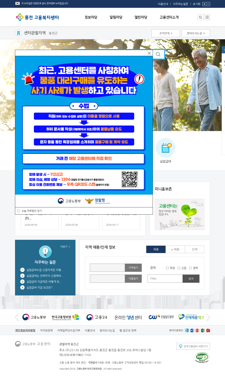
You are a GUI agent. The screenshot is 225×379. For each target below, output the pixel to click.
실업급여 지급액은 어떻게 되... (44, 281)
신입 (183, 267)
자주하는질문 (180, 3)
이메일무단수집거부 (68, 330)
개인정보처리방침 (25, 330)
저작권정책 (46, 330)
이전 (17, 317)
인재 (194, 249)
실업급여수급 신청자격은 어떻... (45, 269)
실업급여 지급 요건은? (39, 287)
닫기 (149, 53)
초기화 (196, 2)
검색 (191, 278)
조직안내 (164, 33)
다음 (208, 317)
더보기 (63, 246)
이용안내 (163, 3)
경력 (195, 267)
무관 (172, 267)
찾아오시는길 (194, 33)
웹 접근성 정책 (128, 330)
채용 (156, 249)
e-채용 (175, 249)
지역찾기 (133, 267)
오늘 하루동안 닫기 (32, 210)
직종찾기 (133, 278)
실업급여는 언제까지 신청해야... (45, 275)
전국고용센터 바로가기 (196, 346)
